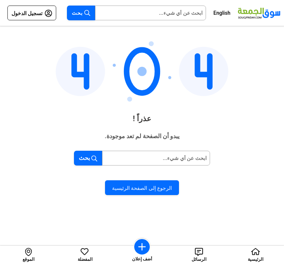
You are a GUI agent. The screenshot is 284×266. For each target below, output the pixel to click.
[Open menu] (60, 13)
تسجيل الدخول (31, 13)
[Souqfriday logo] (259, 13)
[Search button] (77, 158)
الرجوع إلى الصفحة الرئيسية (142, 188)
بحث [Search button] (81, 13)
